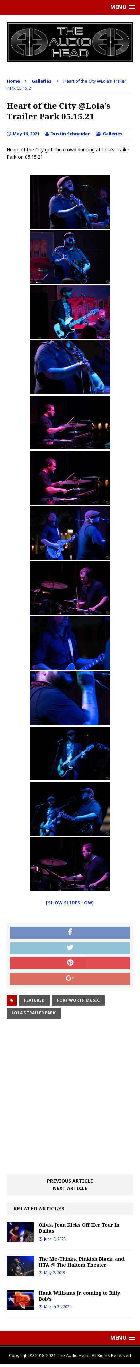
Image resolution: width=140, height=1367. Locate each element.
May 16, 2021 (26, 134)
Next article (70, 1188)
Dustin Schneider (70, 134)
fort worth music (78, 1000)
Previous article (70, 1181)
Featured (34, 1000)
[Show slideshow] (70, 903)
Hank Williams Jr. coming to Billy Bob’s (79, 1296)
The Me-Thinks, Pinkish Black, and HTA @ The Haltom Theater (81, 1262)
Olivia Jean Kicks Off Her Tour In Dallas (79, 1228)
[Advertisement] (70, 1097)
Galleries (113, 134)
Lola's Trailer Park (34, 1013)
